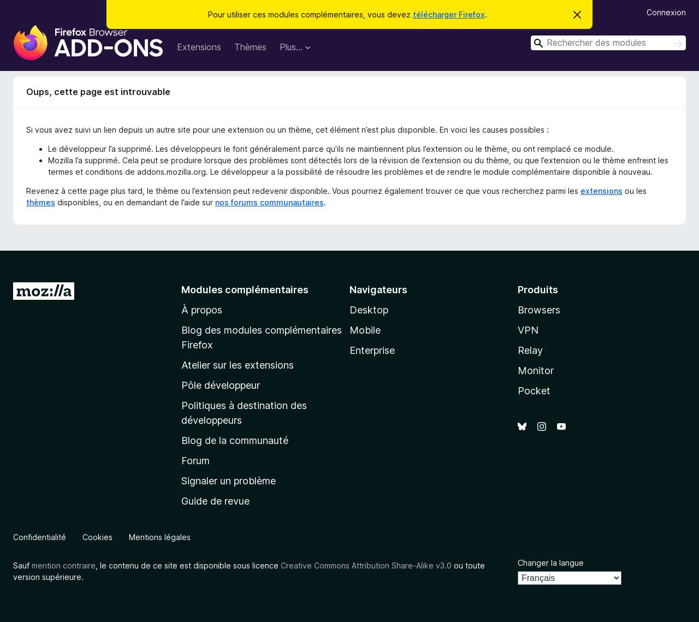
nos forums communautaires (269, 202)
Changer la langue (551, 562)
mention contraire (64, 565)
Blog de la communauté (234, 440)
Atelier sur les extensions (237, 365)
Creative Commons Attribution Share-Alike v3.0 (366, 565)
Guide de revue (215, 501)
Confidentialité (39, 537)
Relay (530, 350)
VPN (528, 330)
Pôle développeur (220, 385)
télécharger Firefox (449, 14)
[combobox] (608, 42)
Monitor (536, 370)
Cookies (97, 537)
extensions (601, 191)
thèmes (40, 202)
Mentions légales (160, 537)
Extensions (199, 47)
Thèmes (250, 47)
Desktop (369, 310)
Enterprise (372, 350)
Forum (195, 460)
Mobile (365, 330)
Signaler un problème (228, 481)
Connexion (666, 12)
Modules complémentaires (245, 289)
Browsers (539, 310)
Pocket (534, 390)
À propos (201, 310)
